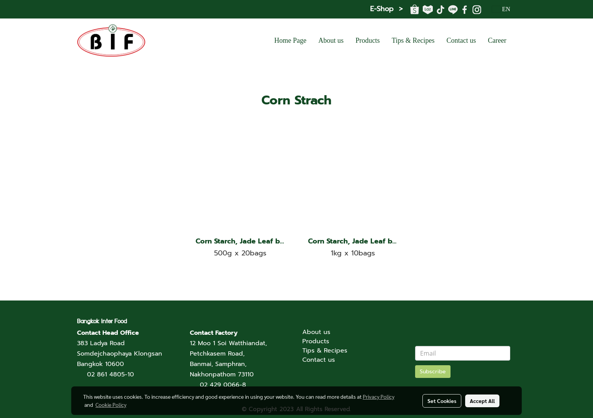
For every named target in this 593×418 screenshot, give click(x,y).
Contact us (461, 40)
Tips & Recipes (413, 40)
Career (497, 40)
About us (331, 40)
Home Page (290, 40)
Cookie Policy (110, 404)
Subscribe (433, 372)
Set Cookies (441, 400)
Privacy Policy (378, 396)
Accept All (482, 400)
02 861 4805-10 (110, 374)
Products (367, 40)
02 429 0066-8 (223, 384)
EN (501, 9)
